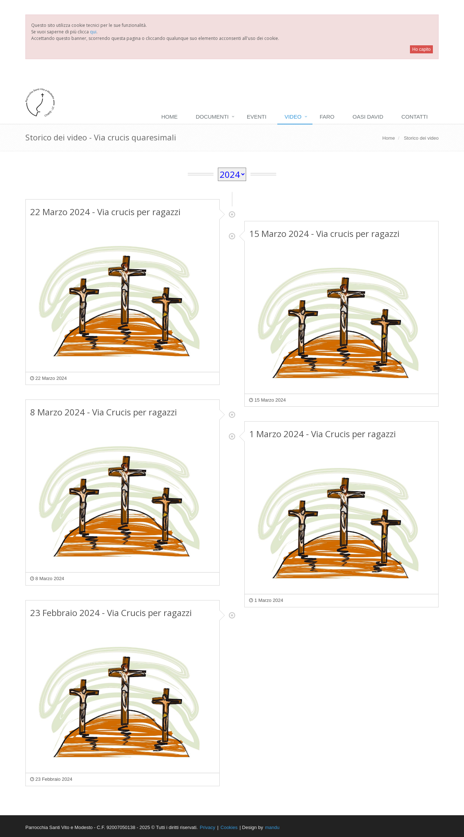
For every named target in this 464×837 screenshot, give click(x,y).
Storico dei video (421, 138)
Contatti (414, 117)
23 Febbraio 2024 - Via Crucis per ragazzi (111, 613)
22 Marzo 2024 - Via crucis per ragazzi (105, 212)
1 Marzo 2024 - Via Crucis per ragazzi (322, 434)
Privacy (207, 827)
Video (293, 117)
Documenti (212, 117)
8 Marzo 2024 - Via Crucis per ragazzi (103, 412)
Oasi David (367, 117)
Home (169, 117)
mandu (272, 827)
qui (93, 32)
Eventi (256, 117)
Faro (327, 117)
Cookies (228, 827)
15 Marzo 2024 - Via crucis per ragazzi (324, 233)
